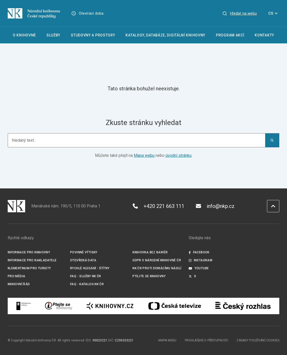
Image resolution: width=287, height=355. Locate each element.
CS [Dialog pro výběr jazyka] (273, 13)
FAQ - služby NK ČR (85, 276)
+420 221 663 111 (158, 206)
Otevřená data (83, 260)
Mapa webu (144, 155)
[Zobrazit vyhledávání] (239, 13)
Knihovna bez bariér (150, 252)
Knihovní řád (19, 284)
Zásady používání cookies (257, 340)
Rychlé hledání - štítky (90, 268)
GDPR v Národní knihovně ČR (156, 260)
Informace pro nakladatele (32, 260)
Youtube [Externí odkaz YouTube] (199, 268)
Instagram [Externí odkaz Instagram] (200, 260)
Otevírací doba (91, 13)
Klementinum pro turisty (29, 268)
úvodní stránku (179, 155)
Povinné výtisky (84, 252)
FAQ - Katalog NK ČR (87, 284)
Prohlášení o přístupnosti (206, 340)
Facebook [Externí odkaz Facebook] (199, 252)
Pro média (16, 276)
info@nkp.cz (215, 206)
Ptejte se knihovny (149, 276)
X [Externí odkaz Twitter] (192, 276)
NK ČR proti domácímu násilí (156, 268)
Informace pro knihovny (29, 252)
